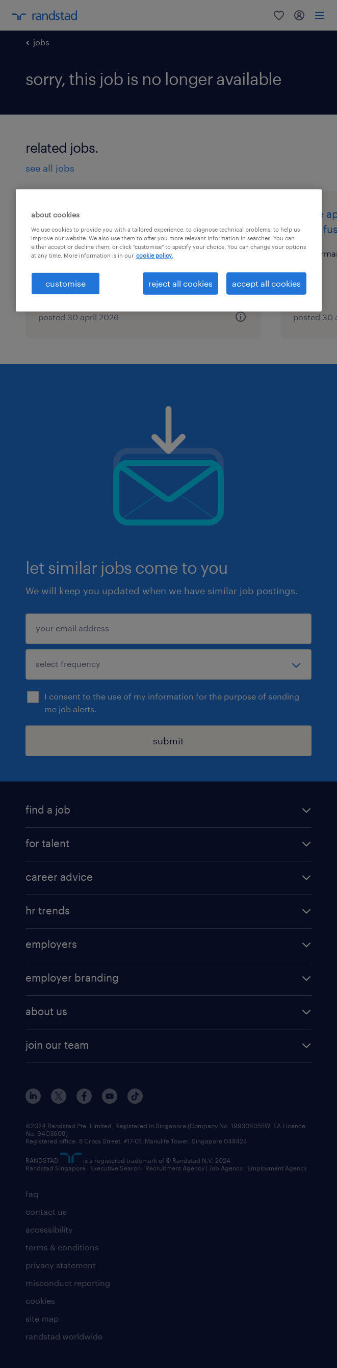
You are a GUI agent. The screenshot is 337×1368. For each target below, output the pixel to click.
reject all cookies (180, 283)
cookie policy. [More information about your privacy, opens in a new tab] (154, 255)
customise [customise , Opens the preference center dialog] (65, 283)
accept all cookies (266, 283)
